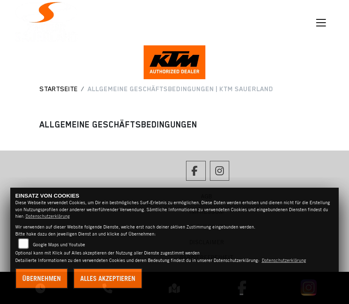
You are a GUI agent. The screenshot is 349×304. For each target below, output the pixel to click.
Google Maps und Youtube (59, 244)
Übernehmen (41, 278)
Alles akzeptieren (107, 278)
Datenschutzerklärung (48, 216)
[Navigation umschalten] (321, 22)
